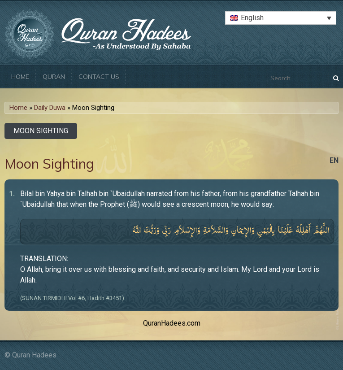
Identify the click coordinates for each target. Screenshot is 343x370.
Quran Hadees (34, 355)
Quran (54, 77)
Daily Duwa (49, 108)
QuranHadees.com (171, 323)
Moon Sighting (40, 130)
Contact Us (98, 77)
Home (20, 77)
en (334, 160)
